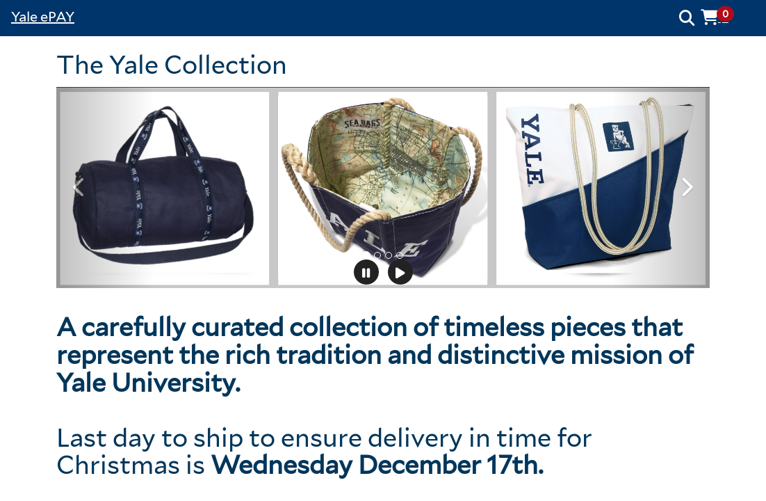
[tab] (366, 255)
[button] (722, 17)
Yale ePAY (42, 16)
